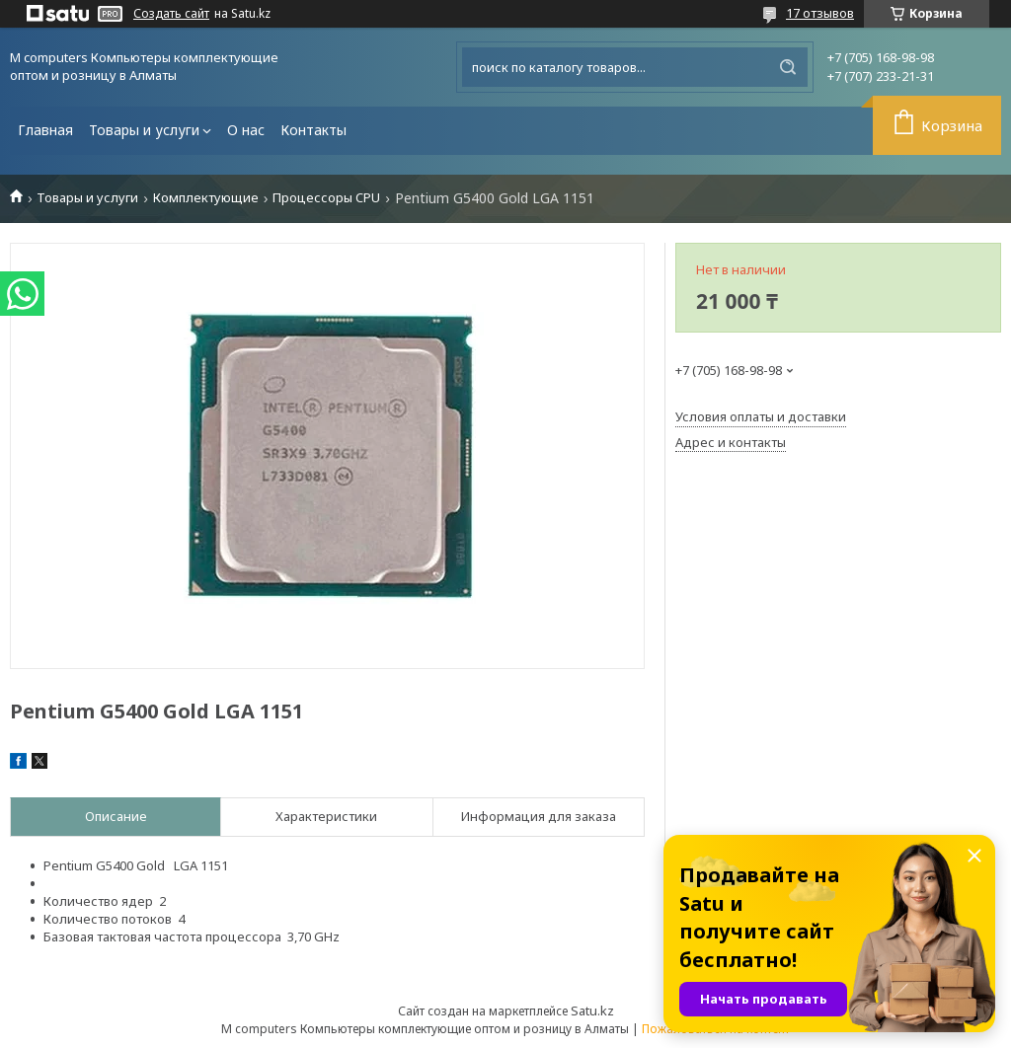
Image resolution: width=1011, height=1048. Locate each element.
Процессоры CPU (326, 197)
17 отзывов (820, 13)
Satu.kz (592, 1010)
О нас (246, 129)
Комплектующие (206, 197)
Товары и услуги (144, 129)
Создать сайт (171, 14)
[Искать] (788, 67)
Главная (45, 129)
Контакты (313, 129)
